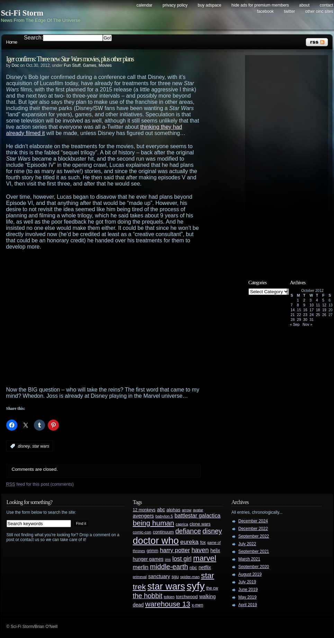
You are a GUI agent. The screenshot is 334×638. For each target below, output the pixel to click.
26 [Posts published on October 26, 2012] (324, 315)
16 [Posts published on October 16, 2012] (305, 310)
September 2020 (253, 566)
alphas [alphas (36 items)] (173, 509)
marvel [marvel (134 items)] (204, 558)
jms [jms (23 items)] (168, 559)
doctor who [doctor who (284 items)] (156, 540)
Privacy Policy (175, 5)
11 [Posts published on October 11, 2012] (318, 305)
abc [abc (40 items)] (161, 509)
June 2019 (248, 589)
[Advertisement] (66, 318)
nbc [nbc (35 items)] (193, 567)
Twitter (289, 11)
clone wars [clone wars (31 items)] (200, 524)
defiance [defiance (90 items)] (188, 531)
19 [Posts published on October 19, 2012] (324, 310)
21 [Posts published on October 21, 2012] (293, 315)
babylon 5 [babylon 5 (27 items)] (164, 516)
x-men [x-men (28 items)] (197, 605)
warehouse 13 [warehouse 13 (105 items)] (167, 604)
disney (24, 446)
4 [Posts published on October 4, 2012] (317, 300)
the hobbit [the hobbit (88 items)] (147, 596)
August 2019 (250, 574)
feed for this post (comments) (40, 484)
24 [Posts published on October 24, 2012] (311, 315)
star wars (40, 446)
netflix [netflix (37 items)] (205, 567)
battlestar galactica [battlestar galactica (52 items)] (197, 516)
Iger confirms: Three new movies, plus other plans (70, 59)
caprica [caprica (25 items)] (182, 524)
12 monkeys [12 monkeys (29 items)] (144, 509)
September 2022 (253, 536)
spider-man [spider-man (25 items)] (190, 577)
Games (89, 65)
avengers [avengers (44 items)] (143, 516)
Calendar (144, 5)
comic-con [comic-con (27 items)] (142, 532)
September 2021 (253, 551)
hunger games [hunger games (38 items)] (148, 559)
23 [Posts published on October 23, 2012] (305, 315)
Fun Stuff (72, 65)
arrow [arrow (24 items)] (186, 510)
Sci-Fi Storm (22, 13)
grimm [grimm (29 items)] (153, 550)
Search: (33, 38)
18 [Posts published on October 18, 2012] (318, 310)
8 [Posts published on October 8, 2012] (298, 305)
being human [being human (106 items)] (153, 523)
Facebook (265, 11)
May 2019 (247, 597)
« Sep (295, 324)
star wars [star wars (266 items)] (166, 586)
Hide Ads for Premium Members (260, 5)
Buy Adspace (209, 5)
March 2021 (249, 559)
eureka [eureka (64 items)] (189, 541)
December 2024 (253, 521)
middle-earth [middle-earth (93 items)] (169, 566)
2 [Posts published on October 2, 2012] (304, 300)
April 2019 (247, 604)
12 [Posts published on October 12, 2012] (324, 305)
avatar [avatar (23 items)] (198, 510)
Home (11, 42)
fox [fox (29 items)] (203, 542)
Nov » (307, 324)
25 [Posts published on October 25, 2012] (318, 315)
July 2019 (247, 581)
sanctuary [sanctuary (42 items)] (159, 576)
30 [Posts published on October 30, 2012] (305, 319)
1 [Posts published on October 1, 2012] (298, 300)
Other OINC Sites (319, 11)
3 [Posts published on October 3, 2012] (310, 300)
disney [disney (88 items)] (212, 531)
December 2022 (253, 528)
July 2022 (247, 543)
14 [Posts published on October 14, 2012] (293, 310)
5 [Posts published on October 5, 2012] (323, 300)
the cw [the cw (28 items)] (212, 588)
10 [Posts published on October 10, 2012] (311, 305)
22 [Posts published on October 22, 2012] (299, 315)
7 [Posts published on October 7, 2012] (292, 305)
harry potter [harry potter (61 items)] (175, 550)
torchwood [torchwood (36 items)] (187, 596)
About (304, 5)
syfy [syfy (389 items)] (196, 586)
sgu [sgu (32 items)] (175, 576)
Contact (326, 5)
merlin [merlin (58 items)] (140, 567)
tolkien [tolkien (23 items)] (169, 597)
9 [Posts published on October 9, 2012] (304, 305)
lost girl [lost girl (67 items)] (182, 558)
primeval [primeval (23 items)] (140, 577)
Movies (105, 65)
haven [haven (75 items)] (200, 550)
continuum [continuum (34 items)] (163, 531)
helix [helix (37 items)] (215, 550)
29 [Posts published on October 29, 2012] (299, 319)
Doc (15, 65)
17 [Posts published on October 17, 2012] (311, 310)
